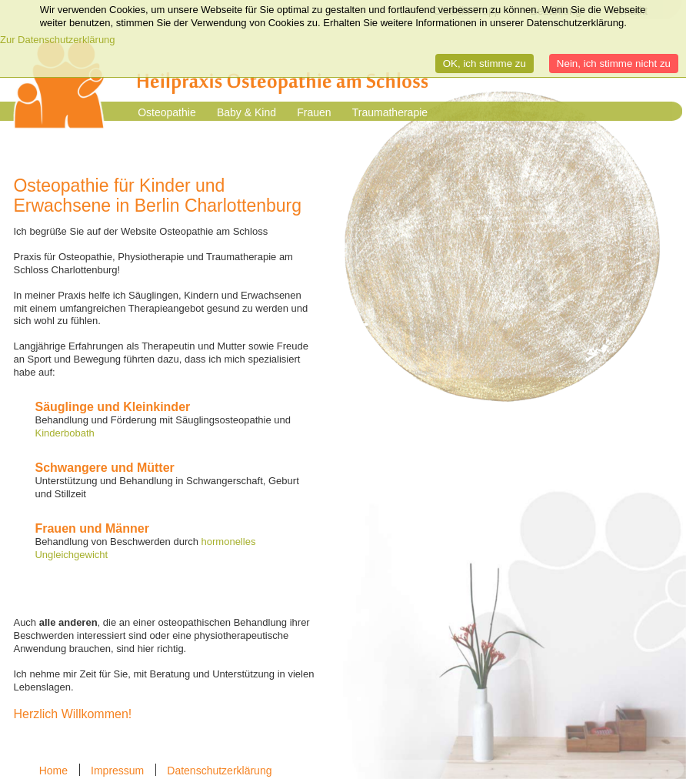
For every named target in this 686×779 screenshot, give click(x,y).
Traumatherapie (390, 112)
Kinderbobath (64, 433)
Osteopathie (167, 112)
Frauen (314, 112)
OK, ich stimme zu (484, 63)
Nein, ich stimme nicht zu (614, 63)
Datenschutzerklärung (219, 770)
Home (53, 770)
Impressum (117, 770)
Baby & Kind (246, 112)
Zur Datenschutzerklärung (57, 39)
